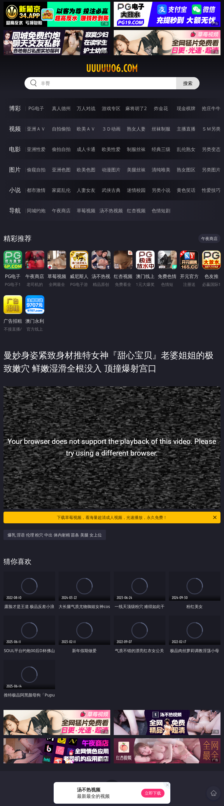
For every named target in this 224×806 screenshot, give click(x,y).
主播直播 (186, 129)
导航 (15, 210)
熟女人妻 (136, 129)
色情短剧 (161, 210)
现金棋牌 (186, 108)
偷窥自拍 (36, 169)
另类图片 (211, 169)
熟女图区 (186, 169)
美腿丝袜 (136, 169)
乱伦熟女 (186, 149)
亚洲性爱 (36, 149)
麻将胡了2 (136, 108)
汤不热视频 (111, 210)
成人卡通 (86, 149)
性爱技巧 (211, 190)
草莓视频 (86, 210)
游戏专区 (111, 108)
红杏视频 (136, 210)
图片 (15, 169)
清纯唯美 (161, 169)
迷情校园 (136, 190)
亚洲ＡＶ (36, 129)
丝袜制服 (161, 129)
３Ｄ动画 (111, 129)
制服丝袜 (136, 149)
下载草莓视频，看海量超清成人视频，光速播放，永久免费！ (137, 517)
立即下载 (153, 793)
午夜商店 (61, 210)
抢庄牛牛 (211, 108)
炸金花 (161, 108)
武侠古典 (111, 190)
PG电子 (36, 108)
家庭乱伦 (61, 190)
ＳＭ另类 (211, 129)
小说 (15, 190)
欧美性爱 (111, 149)
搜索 (187, 83)
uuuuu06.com (112, 68)
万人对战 (86, 108)
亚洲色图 (61, 169)
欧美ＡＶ (86, 129)
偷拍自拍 (61, 149)
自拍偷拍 (61, 129)
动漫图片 (111, 169)
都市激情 (36, 190)
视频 (15, 129)
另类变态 (211, 149)
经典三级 (161, 149)
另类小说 (161, 190)
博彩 (15, 108)
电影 (15, 149)
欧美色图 (86, 169)
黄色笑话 (186, 190)
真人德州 (61, 108)
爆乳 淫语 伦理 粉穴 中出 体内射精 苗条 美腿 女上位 (55, 535)
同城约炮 (36, 210)
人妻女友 (86, 190)
